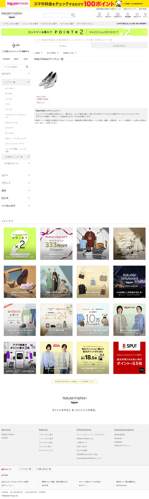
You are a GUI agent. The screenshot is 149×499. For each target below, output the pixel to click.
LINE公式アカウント (122, 446)
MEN (16, 59)
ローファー (9, 128)
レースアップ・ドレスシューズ (15, 116)
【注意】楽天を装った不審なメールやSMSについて (74, 382)
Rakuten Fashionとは (85, 439)
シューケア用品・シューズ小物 (15, 150)
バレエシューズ (11, 123)
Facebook (118, 438)
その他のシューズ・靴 (13, 157)
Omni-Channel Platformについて (89, 458)
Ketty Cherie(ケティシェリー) (68, 40)
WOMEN (6, 59)
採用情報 (42, 492)
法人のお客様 (82, 450)
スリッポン (9, 133)
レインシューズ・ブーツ (14, 144)
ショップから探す (46, 439)
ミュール (8, 99)
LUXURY (4, 438)
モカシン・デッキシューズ (15, 138)
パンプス (8, 109)
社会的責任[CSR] (31, 492)
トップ (37, 40)
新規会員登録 (119, 435)
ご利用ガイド (82, 443)
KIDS (26, 59)
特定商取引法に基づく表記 (87, 454)
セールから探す (45, 446)
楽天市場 (142, 9)
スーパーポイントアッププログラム (91, 435)
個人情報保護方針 (16, 492)
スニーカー (9, 88)
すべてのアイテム (46, 450)
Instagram (118, 442)
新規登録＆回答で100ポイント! (108, 9)
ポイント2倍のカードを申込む (90, 482)
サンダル (8, 94)
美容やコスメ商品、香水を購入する (54, 482)
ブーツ (7, 104)
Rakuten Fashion (48, 40)
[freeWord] (16, 67)
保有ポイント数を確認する (125, 482)
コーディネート (119, 45)
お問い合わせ (82, 446)
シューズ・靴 (9, 82)
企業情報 (4, 492)
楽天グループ (129, 9)
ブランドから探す (46, 435)
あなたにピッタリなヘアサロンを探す (15, 482)
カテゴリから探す (46, 443)
